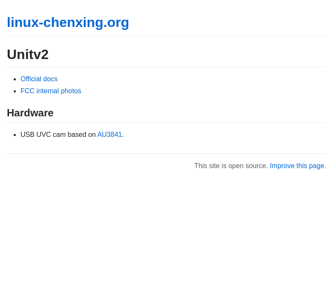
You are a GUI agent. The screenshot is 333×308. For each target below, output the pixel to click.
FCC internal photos (51, 91)
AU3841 (109, 134)
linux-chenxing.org (68, 22)
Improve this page (297, 165)
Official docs (39, 79)
